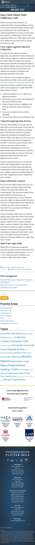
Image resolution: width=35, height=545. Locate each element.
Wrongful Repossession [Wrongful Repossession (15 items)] (14, 379)
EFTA (2, 318)
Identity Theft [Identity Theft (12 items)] (20, 352)
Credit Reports (5, 313)
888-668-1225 (17, 10)
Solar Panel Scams (7, 321)
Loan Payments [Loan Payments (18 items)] (13, 356)
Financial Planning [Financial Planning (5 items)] (7, 353)
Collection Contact (15, 269)
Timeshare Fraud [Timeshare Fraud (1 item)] (21, 376)
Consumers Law (19, 267)
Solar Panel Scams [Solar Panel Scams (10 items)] (8, 376)
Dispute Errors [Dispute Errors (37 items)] (15, 349)
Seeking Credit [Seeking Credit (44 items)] (9, 369)
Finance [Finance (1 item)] (26, 349)
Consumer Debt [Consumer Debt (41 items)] (19, 341)
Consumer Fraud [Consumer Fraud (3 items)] (5, 345)
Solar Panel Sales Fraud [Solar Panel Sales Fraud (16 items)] (18, 373)
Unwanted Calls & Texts (9, 323)
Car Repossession (6, 308)
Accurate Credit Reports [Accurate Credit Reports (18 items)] (12, 333)
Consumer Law (5, 310)
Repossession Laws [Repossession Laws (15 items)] (20, 361)
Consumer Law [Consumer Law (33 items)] (19, 345)
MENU (7, 2)
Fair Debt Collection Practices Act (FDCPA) (15, 82)
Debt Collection (6, 316)
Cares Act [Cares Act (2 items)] (11, 337)
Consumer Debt (26, 269)
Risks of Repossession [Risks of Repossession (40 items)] (12, 365)
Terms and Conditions (6, 527)
